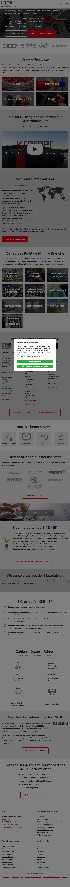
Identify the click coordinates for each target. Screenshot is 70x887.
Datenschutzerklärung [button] (35, 356)
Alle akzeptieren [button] (35, 362)
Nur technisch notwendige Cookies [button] (35, 366)
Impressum (21, 356)
